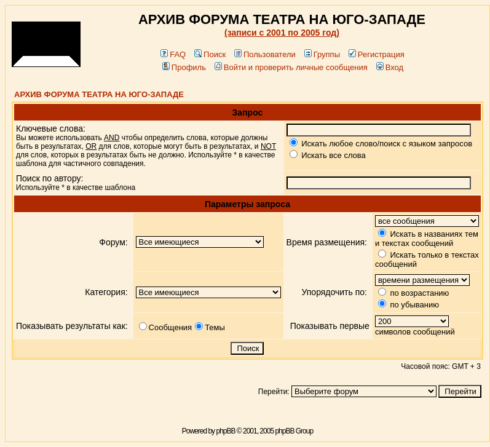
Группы (322, 54)
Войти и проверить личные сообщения (291, 67)
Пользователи (265, 54)
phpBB (225, 431)
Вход (389, 67)
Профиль (184, 67)
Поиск (210, 54)
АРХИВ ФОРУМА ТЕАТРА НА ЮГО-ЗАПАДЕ (99, 94)
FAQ (173, 54)
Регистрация (377, 54)
